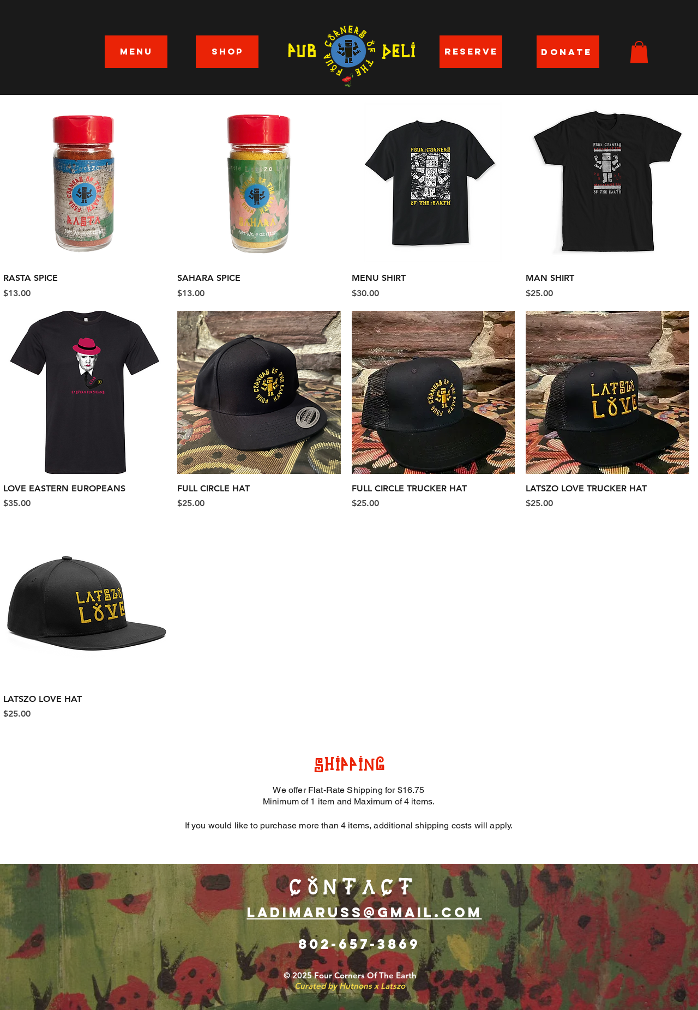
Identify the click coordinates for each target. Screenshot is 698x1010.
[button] (639, 52)
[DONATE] (568, 51)
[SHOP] (227, 51)
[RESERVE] (471, 51)
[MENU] (136, 51)
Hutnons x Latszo (372, 986)
